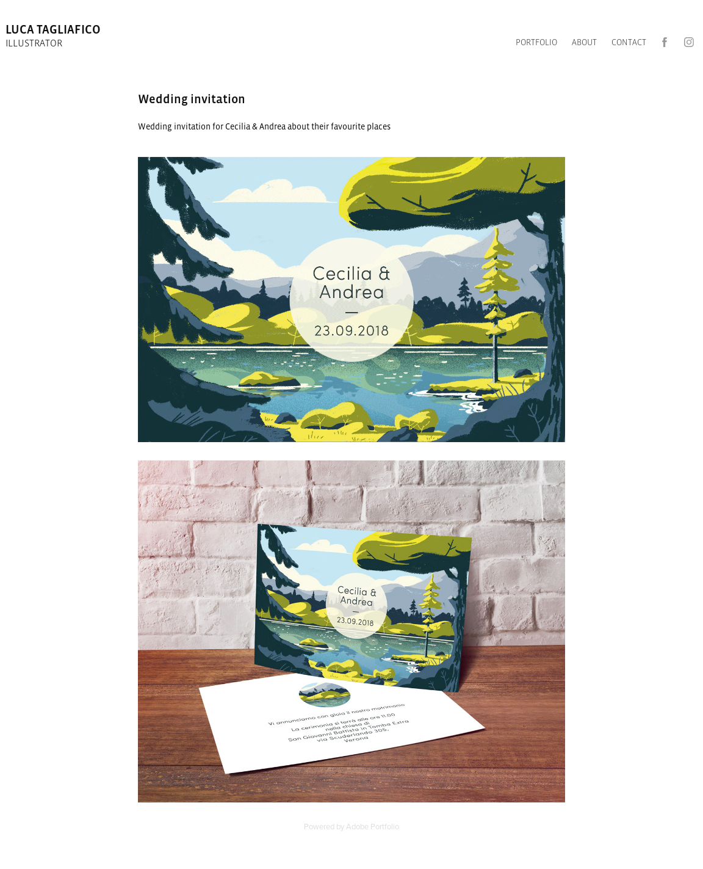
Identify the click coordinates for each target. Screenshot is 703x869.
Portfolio (536, 42)
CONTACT (628, 42)
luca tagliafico (54, 29)
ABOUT (584, 42)
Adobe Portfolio (372, 826)
